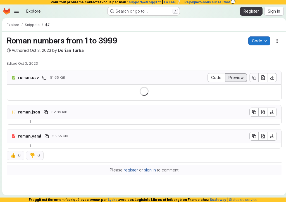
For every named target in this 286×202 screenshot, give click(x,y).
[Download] (270, 77)
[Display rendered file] (234, 77)
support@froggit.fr (145, 2)
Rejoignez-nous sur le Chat (210, 2)
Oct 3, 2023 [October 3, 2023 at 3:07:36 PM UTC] (28, 63)
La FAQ (173, 2)
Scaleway (218, 200)
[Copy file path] (44, 77)
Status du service (243, 200)
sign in (149, 170)
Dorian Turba (71, 50)
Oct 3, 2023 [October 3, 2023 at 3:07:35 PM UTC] (40, 50)
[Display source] (214, 77)
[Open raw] (260, 77)
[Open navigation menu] (16, 11)
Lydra (112, 200)
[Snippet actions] (274, 40)
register (130, 170)
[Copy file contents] (251, 77)
